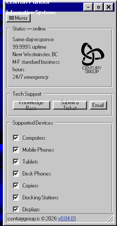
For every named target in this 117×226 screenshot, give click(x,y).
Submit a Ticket (70, 105)
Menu (18, 18)
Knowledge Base (31, 105)
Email (98, 105)
